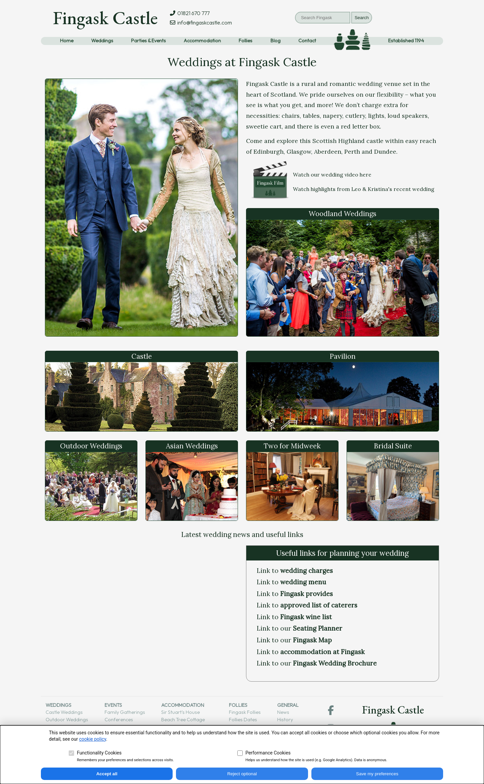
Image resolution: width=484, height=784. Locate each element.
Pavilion (342, 356)
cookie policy (92, 739)
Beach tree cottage (183, 720)
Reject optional (242, 773)
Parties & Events (148, 41)
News (283, 712)
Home (66, 41)
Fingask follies (245, 712)
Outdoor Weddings (91, 445)
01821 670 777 (192, 13)
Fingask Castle (105, 18)
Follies (245, 41)
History (285, 720)
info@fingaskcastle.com (203, 22)
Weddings (102, 41)
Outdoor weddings (67, 720)
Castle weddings (64, 712)
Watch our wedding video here (332, 174)
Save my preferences (377, 773)
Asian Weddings (192, 445)
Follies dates (243, 720)
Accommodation (202, 41)
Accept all (106, 773)
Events (113, 705)
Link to (295, 571)
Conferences (119, 720)
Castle (141, 356)
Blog (275, 41)
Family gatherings (125, 712)
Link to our (299, 628)
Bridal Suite (393, 445)
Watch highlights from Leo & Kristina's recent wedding (363, 189)
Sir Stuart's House (180, 712)
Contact (307, 41)
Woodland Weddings (342, 213)
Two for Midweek (292, 445)
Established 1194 (406, 41)
